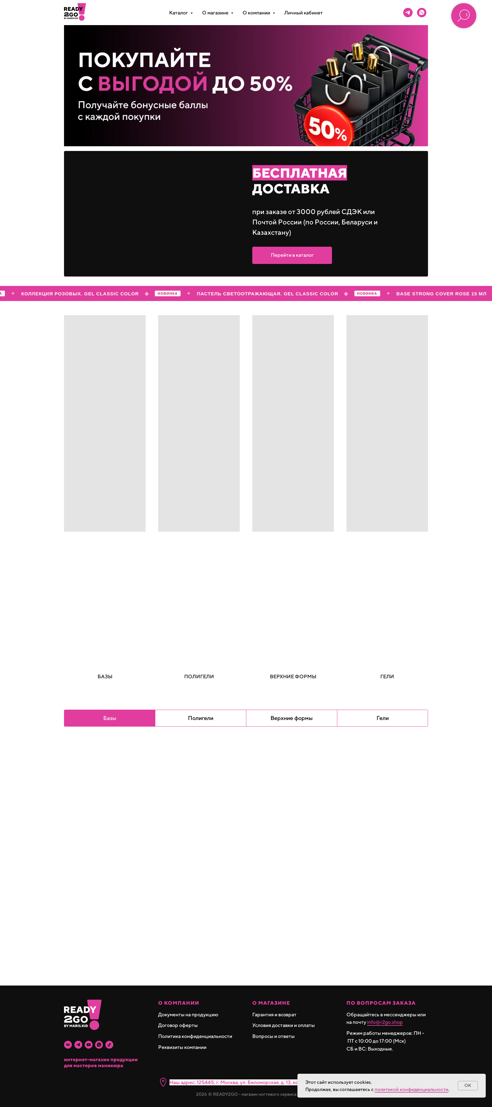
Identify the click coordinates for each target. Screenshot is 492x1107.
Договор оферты (178, 1025)
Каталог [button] (179, 13)
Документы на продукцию (188, 1015)
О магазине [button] (215, 13)
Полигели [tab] (200, 718)
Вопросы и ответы (273, 1036)
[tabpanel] (246, 861)
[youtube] (89, 1045)
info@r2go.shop (385, 1022)
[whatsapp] (421, 12)
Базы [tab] (109, 718)
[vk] (68, 1045)
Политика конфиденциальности (195, 1036)
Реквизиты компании (182, 1047)
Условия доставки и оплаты (283, 1025)
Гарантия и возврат (274, 1015)
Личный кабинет (303, 13)
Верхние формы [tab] (291, 718)
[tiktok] (109, 1045)
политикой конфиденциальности (411, 1089)
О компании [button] (257, 13)
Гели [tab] (383, 718)
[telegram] (408, 12)
